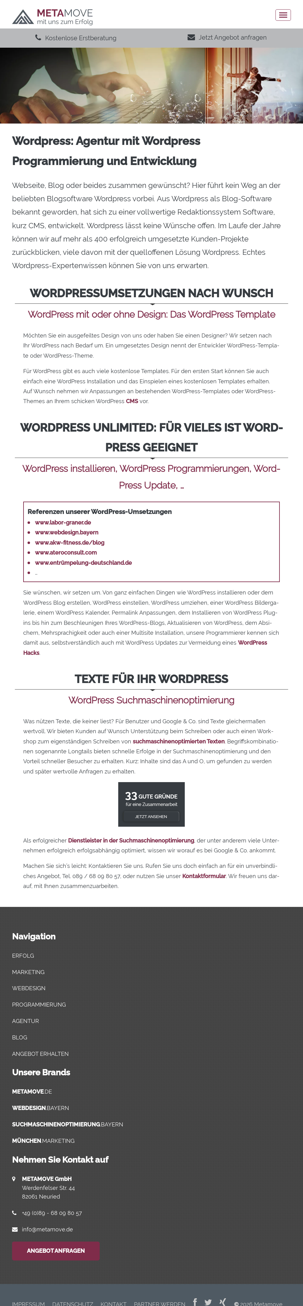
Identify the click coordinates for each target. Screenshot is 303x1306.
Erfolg (23, 955)
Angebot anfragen (56, 1250)
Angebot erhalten (40, 1054)
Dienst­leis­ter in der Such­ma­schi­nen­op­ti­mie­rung (131, 840)
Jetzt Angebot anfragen (227, 37)
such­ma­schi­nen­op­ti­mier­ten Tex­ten (179, 741)
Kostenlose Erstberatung (75, 38)
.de (32, 1091)
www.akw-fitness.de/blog (69, 542)
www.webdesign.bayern (66, 532)
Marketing (28, 972)
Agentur (25, 1021)
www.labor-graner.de (63, 522)
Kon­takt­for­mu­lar (204, 876)
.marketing (43, 1141)
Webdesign (28, 988)
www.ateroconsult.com (66, 552)
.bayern (40, 1108)
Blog (19, 1037)
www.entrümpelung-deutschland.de (83, 562)
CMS (132, 401)
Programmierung (39, 1004)
